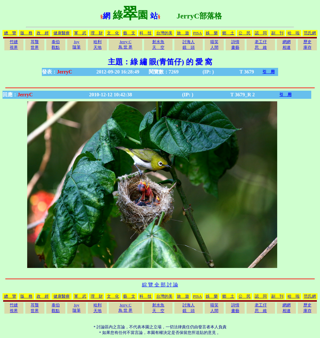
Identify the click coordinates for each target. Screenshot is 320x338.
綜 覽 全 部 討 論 (160, 284)
